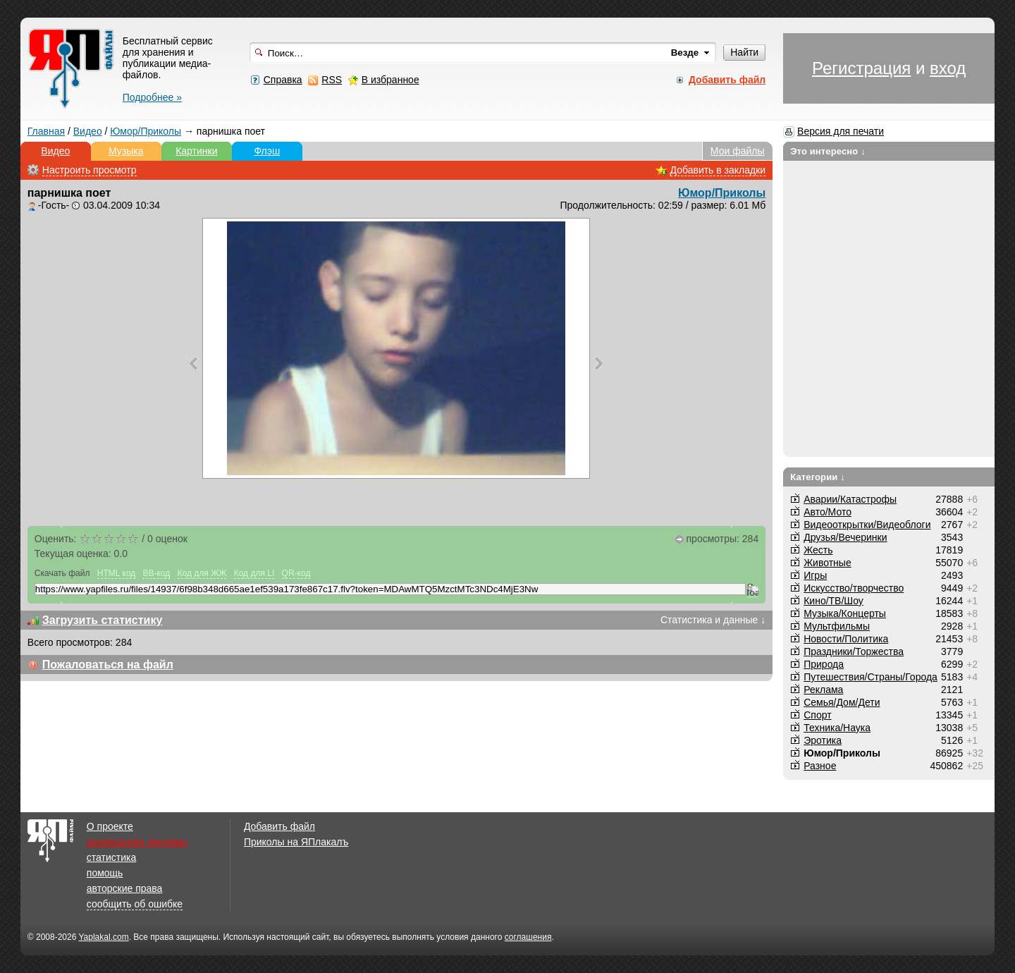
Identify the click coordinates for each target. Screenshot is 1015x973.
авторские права (125, 888)
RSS (331, 79)
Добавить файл (279, 826)
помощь (105, 873)
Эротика (823, 740)
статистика (111, 857)
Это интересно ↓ (828, 151)
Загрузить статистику (102, 620)
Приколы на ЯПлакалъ (296, 841)
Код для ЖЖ (202, 573)
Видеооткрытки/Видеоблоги (867, 524)
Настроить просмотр (89, 170)
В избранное (390, 79)
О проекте (110, 826)
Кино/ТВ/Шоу (833, 600)
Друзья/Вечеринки (845, 537)
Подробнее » (152, 97)
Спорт (817, 715)
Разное (820, 765)
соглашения (528, 937)
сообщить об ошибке (135, 904)
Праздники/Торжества (854, 651)
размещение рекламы (137, 841)
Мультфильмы (837, 626)
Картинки (196, 151)
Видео (87, 131)
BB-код (156, 573)
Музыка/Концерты (845, 613)
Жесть (818, 550)
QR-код (296, 573)
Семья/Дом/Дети (842, 702)
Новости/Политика (846, 638)
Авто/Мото (827, 512)
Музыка (126, 151)
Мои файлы (737, 151)
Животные (827, 562)
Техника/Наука (837, 727)
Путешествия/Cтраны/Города (870, 677)
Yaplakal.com (103, 937)
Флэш (267, 151)
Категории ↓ (817, 477)
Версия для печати (840, 131)
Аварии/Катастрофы (850, 499)
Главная (46, 131)
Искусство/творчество (854, 588)
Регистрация (861, 68)
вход (948, 68)
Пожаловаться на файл (107, 665)
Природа (824, 664)
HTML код (116, 573)
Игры (815, 575)
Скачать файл (62, 573)
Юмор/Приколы (145, 131)
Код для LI (254, 573)
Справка (283, 79)
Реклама (823, 689)
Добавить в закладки (718, 170)
